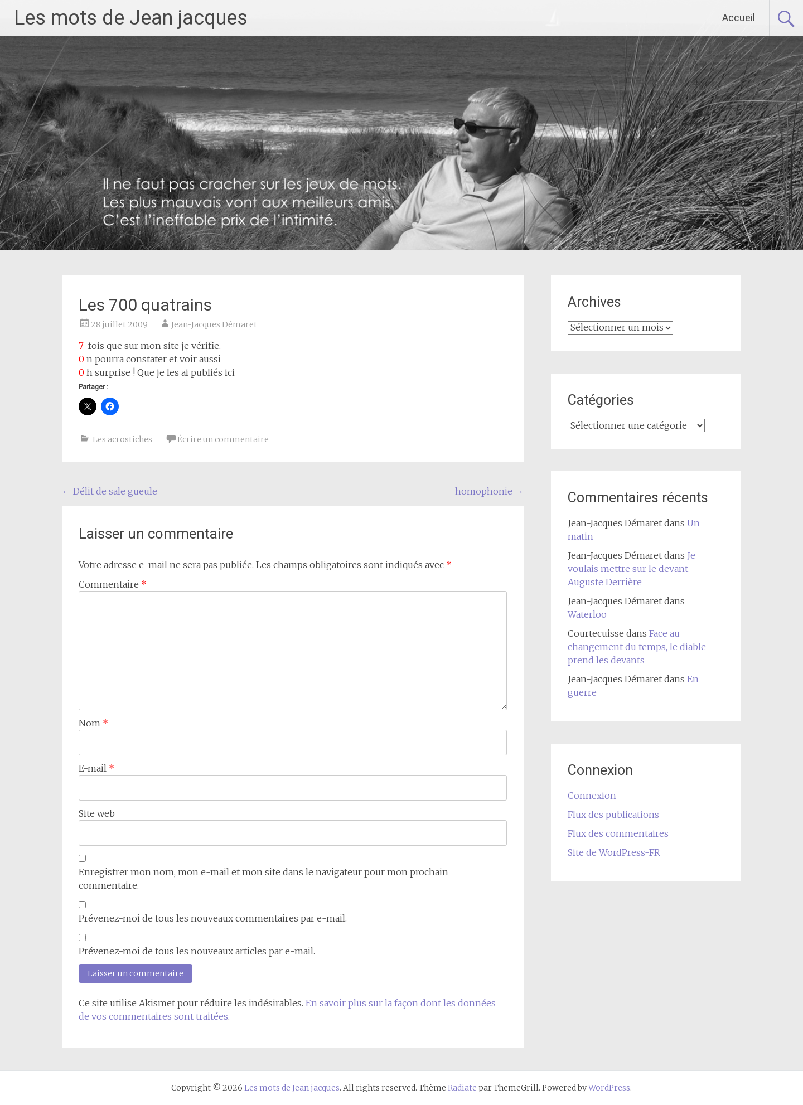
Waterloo (587, 614)
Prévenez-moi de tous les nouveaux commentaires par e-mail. (213, 918)
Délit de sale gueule (109, 491)
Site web (97, 813)
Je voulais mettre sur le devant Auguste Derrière (631, 569)
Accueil (738, 17)
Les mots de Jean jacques (131, 18)
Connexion (592, 795)
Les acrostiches (122, 439)
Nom (93, 723)
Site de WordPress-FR (614, 852)
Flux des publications (613, 814)
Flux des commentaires (618, 833)
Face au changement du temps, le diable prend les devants (637, 647)
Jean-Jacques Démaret (214, 324)
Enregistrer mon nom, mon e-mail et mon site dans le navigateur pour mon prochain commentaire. (263, 878)
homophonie (489, 491)
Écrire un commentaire (223, 439)
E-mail (96, 768)
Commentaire (113, 584)
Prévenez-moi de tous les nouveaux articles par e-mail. (197, 951)
